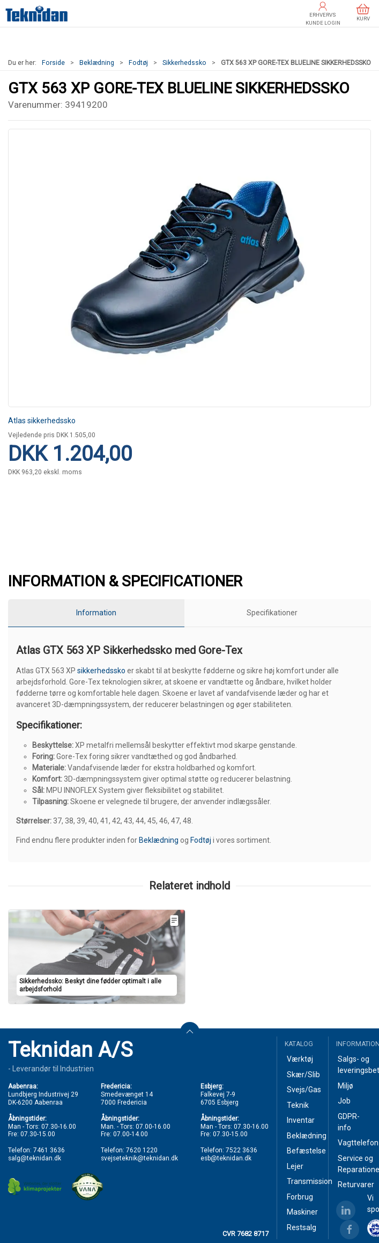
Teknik (298, 1105)
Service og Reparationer (354, 1164)
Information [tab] (96, 612)
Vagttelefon (354, 1142)
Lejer (295, 1166)
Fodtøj (138, 63)
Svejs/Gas (303, 1089)
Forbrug (300, 1197)
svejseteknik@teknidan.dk (139, 1158)
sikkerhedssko (101, 670)
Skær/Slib (303, 1074)
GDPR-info (349, 1122)
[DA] (36, 13)
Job (344, 1101)
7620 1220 (142, 1150)
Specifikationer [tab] (272, 612)
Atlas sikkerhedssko (42, 420)
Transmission (303, 1181)
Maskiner (302, 1212)
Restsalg (301, 1227)
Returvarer (354, 1184)
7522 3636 (241, 1150)
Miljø (345, 1086)
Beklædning (96, 63)
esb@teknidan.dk (225, 1158)
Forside (53, 63)
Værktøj (300, 1059)
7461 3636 (49, 1150)
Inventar (301, 1120)
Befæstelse (303, 1150)
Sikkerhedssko (184, 63)
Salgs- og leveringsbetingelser (354, 1065)
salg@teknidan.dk (34, 1158)
